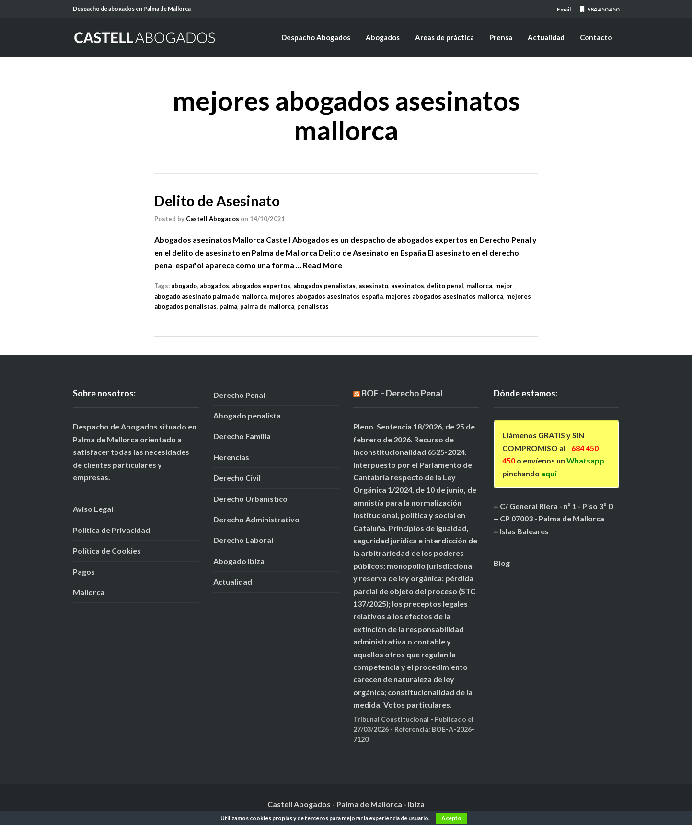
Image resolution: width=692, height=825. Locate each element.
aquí (548, 472)
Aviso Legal (93, 508)
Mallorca (88, 591)
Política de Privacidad (111, 529)
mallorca (479, 286)
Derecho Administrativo (256, 518)
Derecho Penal (239, 394)
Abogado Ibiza (239, 560)
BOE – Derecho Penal (402, 392)
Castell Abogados (212, 218)
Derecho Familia (242, 436)
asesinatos (407, 286)
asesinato (373, 286)
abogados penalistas (324, 286)
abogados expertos (261, 286)
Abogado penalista (247, 415)
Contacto (596, 37)
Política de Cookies (107, 550)
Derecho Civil (237, 477)
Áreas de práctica (444, 37)
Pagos (84, 571)
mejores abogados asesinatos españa (326, 296)
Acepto (451, 818)
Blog (502, 562)
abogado (184, 286)
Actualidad (546, 37)
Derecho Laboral (243, 539)
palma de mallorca (267, 306)
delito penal (445, 286)
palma (228, 306)
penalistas (313, 306)
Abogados (383, 37)
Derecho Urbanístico (250, 498)
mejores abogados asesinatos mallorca (444, 296)
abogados (214, 286)
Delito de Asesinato (217, 200)
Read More (322, 264)
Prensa (500, 37)
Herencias (231, 456)
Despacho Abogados (315, 37)
